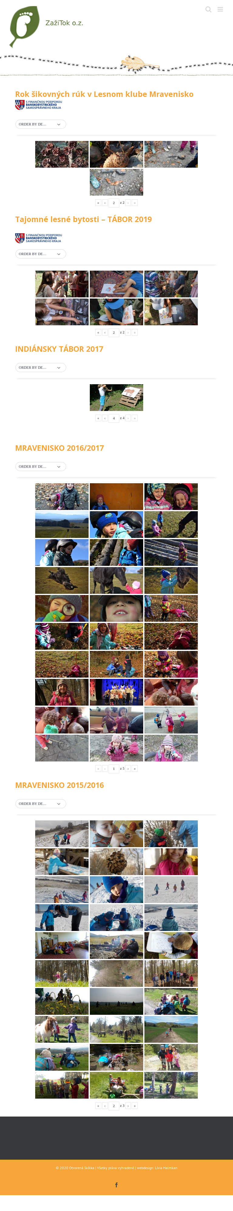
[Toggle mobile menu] (221, 9)
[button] (41, 124)
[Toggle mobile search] (208, 9)
